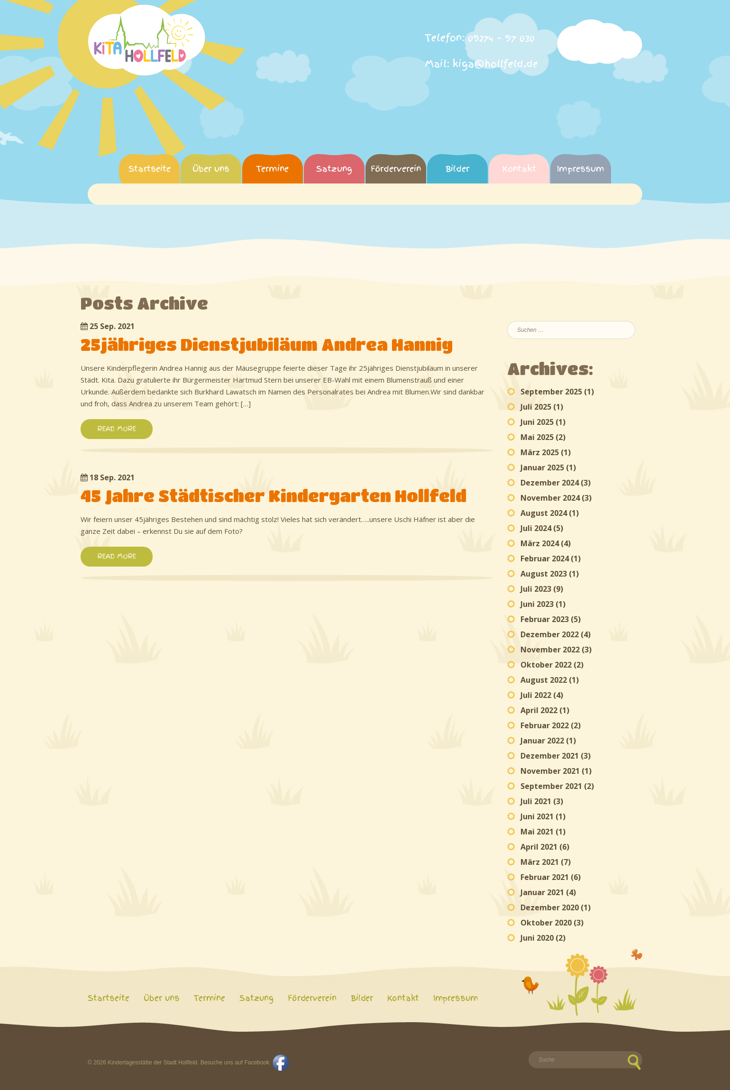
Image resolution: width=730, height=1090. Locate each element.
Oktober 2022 (546, 664)
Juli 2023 (535, 589)
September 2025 (551, 391)
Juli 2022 (535, 695)
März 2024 (539, 543)
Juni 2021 (537, 816)
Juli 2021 (535, 801)
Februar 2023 (544, 619)
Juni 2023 (537, 604)
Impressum (580, 168)
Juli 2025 (535, 407)
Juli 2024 (535, 528)
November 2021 (550, 771)
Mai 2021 (537, 831)
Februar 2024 (544, 558)
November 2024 (550, 498)
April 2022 (538, 710)
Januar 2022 (542, 740)
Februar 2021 (544, 877)
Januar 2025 (542, 467)
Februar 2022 (544, 725)
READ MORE (116, 428)
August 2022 (543, 680)
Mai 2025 (537, 437)
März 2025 (539, 452)
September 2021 (551, 786)
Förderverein (396, 168)
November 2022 (550, 649)
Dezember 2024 (549, 482)
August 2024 (543, 513)
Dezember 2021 (549, 756)
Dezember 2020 (549, 907)
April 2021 (538, 847)
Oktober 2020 (546, 922)
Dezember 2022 (549, 634)
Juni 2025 (537, 422)
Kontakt (519, 168)
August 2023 (543, 573)
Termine (272, 168)
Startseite (149, 168)
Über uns (210, 168)
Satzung (334, 168)
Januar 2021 (542, 892)
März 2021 (539, 862)
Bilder (457, 168)
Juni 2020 (537, 938)
